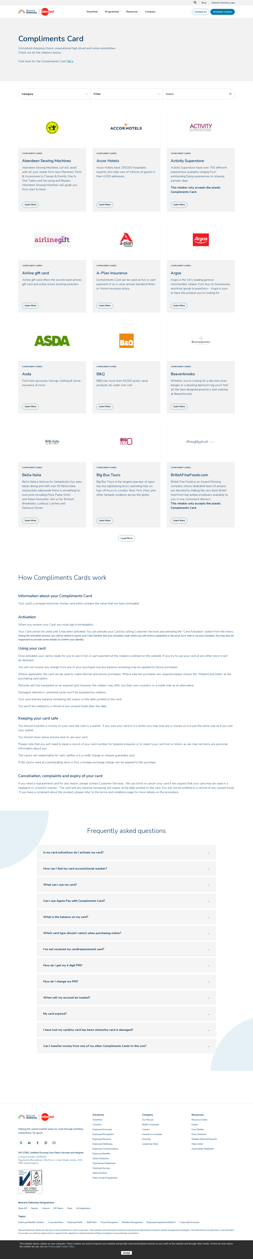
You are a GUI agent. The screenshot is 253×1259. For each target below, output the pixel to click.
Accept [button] (126, 1253)
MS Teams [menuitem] (58, 1208)
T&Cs (70, 61)
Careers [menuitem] (146, 1129)
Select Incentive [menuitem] (100, 1173)
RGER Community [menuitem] (150, 1124)
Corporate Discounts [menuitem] (189, 1222)
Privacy (52, 1246)
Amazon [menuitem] (46, 1208)
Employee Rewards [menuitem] (102, 1139)
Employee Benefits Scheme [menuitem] (31, 1222)
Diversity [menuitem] (146, 1139)
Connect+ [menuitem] (97, 1124)
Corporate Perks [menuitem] (55, 1222)
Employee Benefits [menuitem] (101, 1153)
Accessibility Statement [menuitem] (203, 1148)
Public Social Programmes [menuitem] (105, 1177)
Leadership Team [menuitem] (150, 1144)
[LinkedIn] (29, 1143)
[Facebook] (37, 1143)
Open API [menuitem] (22, 1208)
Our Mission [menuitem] (148, 1119)
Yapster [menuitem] (34, 1208)
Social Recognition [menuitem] (109, 1222)
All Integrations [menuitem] (83, 1208)
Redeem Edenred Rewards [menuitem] (204, 1139)
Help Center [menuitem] (197, 1144)
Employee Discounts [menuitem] (102, 1129)
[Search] (195, 2)
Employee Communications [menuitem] (105, 1148)
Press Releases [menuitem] (199, 1134)
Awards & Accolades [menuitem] (152, 1134)
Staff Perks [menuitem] (92, 1222)
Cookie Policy (67, 1246)
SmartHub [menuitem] (97, 1119)
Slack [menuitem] (69, 1208)
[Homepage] (36, 15)
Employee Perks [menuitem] (75, 1222)
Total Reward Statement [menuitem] (104, 1163)
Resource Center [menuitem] (199, 1119)
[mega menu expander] (99, 11)
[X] (21, 1143)
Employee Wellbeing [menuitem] (102, 1144)
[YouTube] (54, 1143)
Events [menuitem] (195, 1124)
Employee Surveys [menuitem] (101, 1168)
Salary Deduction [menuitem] (101, 1158)
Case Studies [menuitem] (198, 1129)
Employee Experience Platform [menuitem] (161, 1222)
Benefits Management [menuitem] (132, 1222)
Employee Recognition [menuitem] (103, 1134)
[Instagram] (46, 1143)
